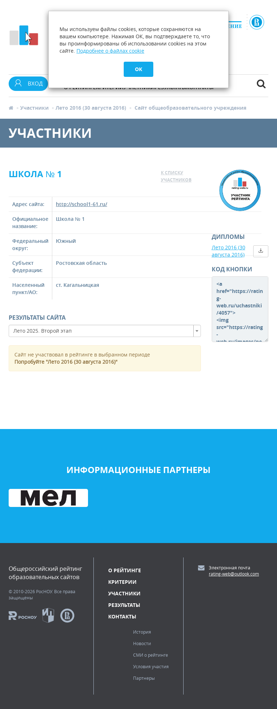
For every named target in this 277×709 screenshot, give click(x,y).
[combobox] (105, 331)
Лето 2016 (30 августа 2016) (91, 107)
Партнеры (144, 678)
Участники (34, 107)
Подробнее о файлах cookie (110, 50)
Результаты (124, 604)
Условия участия (151, 666)
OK (138, 69)
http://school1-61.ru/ (81, 204)
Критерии (122, 581)
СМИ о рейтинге (150, 655)
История (142, 632)
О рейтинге (124, 570)
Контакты (122, 616)
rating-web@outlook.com (234, 574)
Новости (142, 643)
